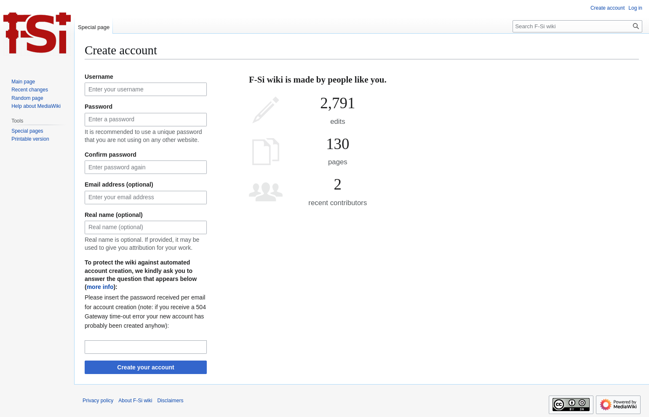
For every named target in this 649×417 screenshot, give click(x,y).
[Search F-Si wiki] (577, 26)
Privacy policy (98, 401)
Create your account (145, 367)
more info (100, 286)
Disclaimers (170, 401)
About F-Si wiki (135, 401)
